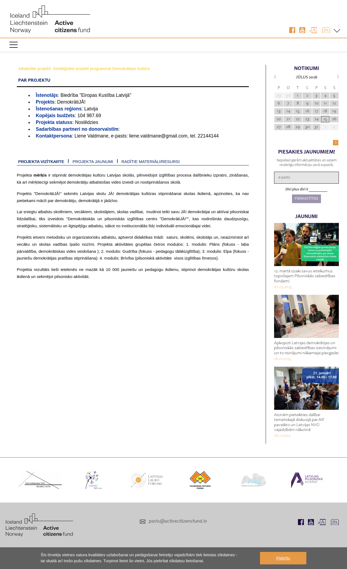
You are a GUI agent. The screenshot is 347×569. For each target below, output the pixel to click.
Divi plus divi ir (297, 189)
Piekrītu (283, 558)
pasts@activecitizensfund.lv (178, 521)
